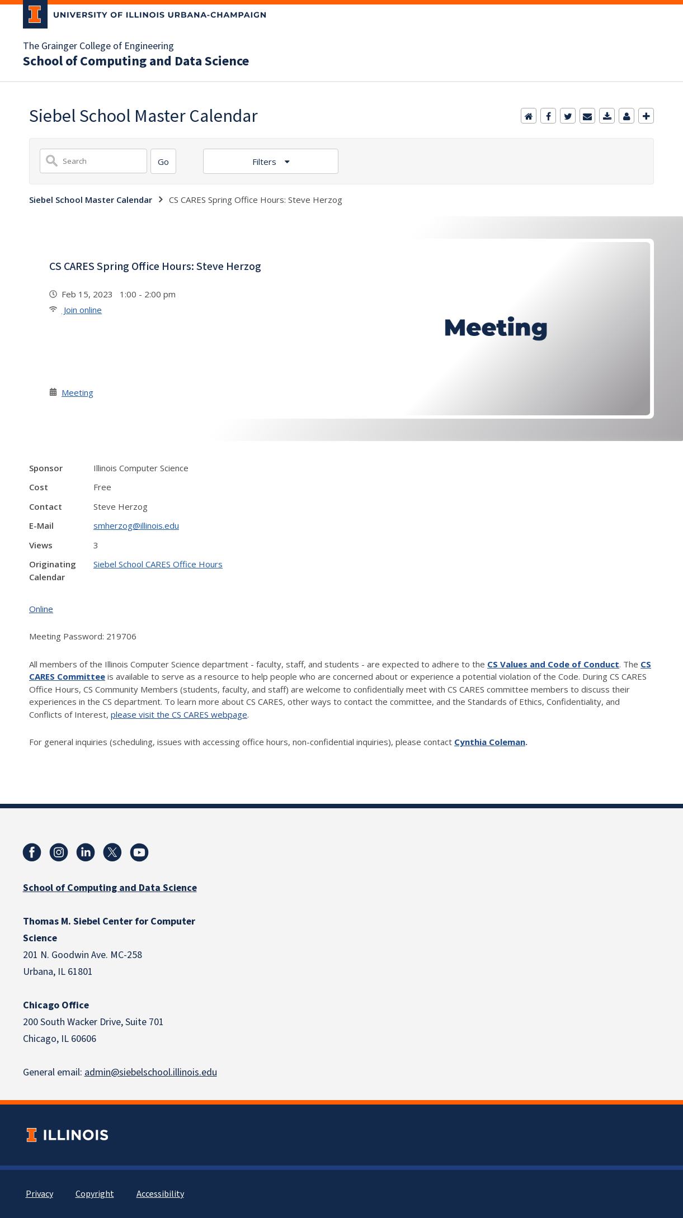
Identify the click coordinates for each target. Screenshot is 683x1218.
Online (41, 608)
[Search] (163, 161)
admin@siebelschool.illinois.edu (150, 1072)
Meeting (77, 392)
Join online (82, 309)
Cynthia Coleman (489, 741)
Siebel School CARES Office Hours (158, 564)
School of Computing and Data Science (136, 61)
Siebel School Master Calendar (90, 199)
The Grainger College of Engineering (98, 46)
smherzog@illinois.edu (136, 525)
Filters (265, 161)
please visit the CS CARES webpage (179, 714)
